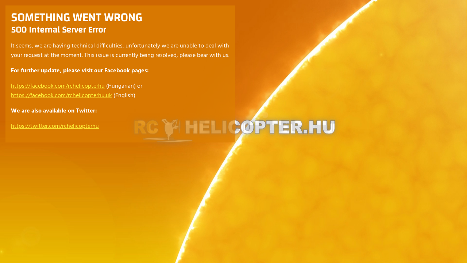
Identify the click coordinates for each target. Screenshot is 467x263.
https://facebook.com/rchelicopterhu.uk (61, 95)
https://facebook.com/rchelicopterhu (58, 86)
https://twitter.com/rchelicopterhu (55, 126)
